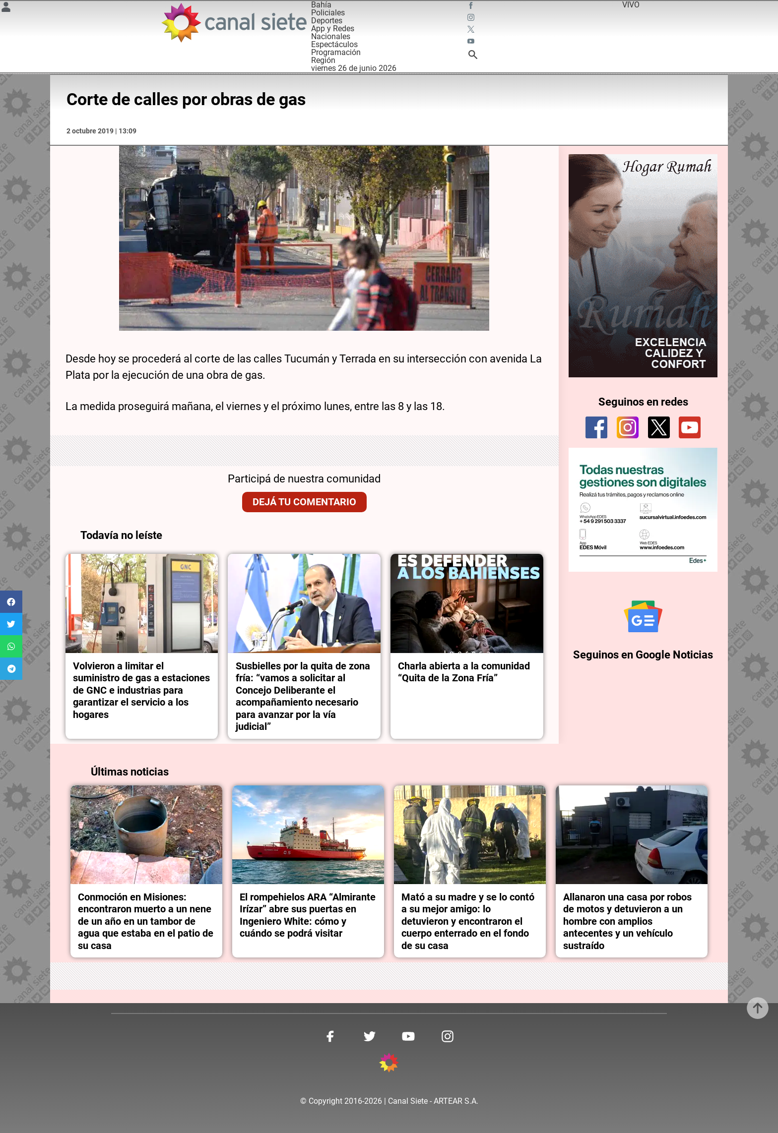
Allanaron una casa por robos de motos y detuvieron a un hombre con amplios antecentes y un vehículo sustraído (627, 921)
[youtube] (690, 427)
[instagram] (628, 427)
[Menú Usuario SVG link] (6, 8)
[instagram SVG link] (472, 19)
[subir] (757, 1008)
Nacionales (330, 36)
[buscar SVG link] (473, 56)
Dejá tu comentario (304, 502)
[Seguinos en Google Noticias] (643, 616)
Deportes (326, 20)
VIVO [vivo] (631, 4)
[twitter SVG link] (472, 31)
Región (323, 60)
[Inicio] (233, 22)
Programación (336, 52)
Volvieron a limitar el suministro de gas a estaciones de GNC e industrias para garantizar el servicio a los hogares (141, 690)
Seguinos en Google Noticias (643, 655)
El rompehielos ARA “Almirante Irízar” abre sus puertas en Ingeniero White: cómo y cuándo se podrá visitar (308, 915)
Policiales (328, 12)
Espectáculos (334, 44)
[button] (11, 602)
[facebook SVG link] (472, 7)
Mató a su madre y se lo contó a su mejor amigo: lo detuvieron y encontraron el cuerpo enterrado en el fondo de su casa (467, 921)
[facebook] (596, 427)
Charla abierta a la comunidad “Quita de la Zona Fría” (465, 672)
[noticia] (141, 603)
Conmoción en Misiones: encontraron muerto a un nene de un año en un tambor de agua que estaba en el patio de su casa (145, 921)
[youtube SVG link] (472, 43)
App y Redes (332, 28)
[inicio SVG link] (389, 1064)
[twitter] (659, 427)
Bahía (321, 4)
